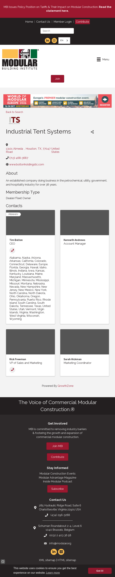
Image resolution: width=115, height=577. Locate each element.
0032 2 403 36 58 (60, 535)
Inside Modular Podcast (57, 481)
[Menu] (103, 59)
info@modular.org (60, 543)
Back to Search (14, 112)
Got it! (99, 570)
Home (29, 21)
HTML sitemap (66, 560)
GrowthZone (65, 385)
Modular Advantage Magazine (57, 477)
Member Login (63, 21)
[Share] (92, 132)
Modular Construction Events (57, 473)
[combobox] (64, 40)
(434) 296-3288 (60, 515)
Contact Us (43, 21)
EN (61, 40)
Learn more (53, 572)
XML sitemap (47, 560)
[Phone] (12, 250)
